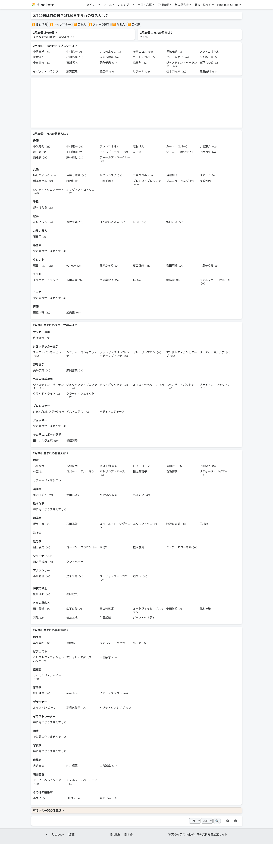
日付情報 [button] (163, 5)
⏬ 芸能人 (79, 24)
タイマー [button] (92, 5)
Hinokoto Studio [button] (228, 5)
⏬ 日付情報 (39, 24)
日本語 (128, 834)
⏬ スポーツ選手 (99, 24)
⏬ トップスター (60, 24)
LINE (71, 834)
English (115, 834)
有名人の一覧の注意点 (47, 810)
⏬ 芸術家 (133, 24)
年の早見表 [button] (182, 5)
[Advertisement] (136, 103)
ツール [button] (107, 5)
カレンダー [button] (125, 5)
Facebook (58, 834)
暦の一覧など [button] (202, 5)
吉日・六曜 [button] (145, 5)
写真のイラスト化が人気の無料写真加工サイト (197, 834)
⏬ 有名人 (118, 24)
